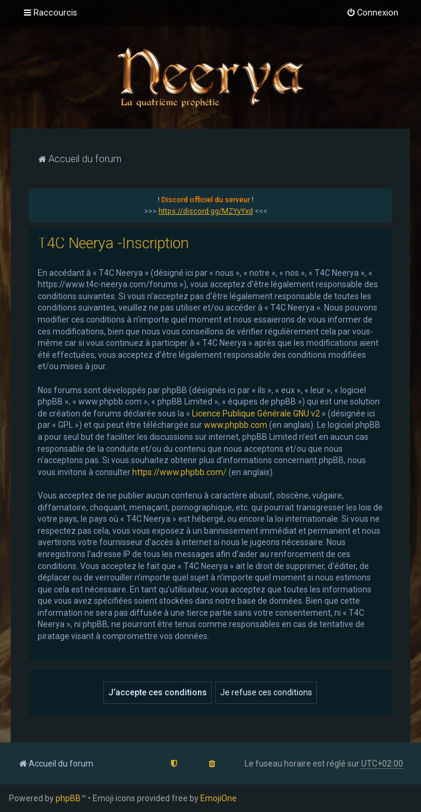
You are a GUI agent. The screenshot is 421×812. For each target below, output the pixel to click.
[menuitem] (372, 13)
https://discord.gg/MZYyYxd (205, 211)
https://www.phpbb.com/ (179, 472)
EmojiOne (218, 798)
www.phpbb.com (235, 425)
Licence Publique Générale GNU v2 (256, 413)
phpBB (68, 798)
